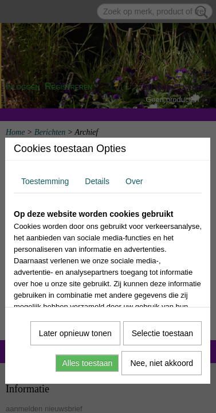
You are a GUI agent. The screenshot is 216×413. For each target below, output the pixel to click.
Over (134, 181)
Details (97, 181)
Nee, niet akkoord (161, 363)
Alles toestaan (87, 363)
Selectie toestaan (162, 333)
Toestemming (45, 181)
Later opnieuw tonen (75, 333)
